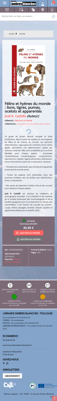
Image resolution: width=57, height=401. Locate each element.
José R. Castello (15, 116)
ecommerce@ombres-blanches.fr (17, 345)
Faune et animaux (12, 262)
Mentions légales (11, 394)
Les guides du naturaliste (27, 124)
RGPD (26, 394)
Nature (17, 259)
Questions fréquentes (12, 351)
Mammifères (44, 124)
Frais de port (8, 354)
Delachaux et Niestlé (23, 120)
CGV (21, 394)
